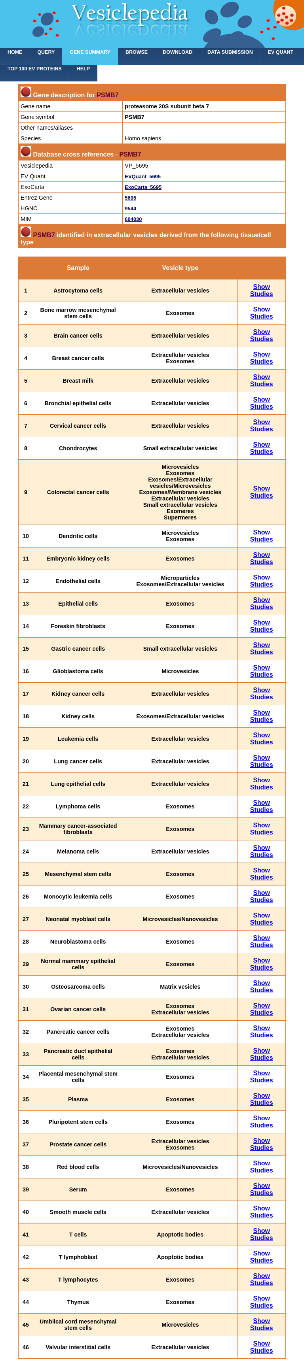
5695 (130, 198)
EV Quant (280, 52)
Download (177, 52)
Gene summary (90, 52)
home (15, 52)
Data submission (230, 52)
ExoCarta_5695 (143, 187)
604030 (133, 219)
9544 (130, 208)
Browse (136, 52)
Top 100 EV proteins (35, 69)
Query (46, 52)
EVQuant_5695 (143, 176)
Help (83, 69)
